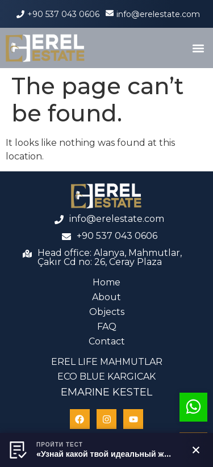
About (106, 297)
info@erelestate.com (158, 14)
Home (106, 282)
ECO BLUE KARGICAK (106, 376)
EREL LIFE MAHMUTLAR (106, 361)
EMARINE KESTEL (106, 392)
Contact (107, 341)
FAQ (106, 326)
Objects (106, 311)
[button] (198, 48)
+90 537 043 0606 (63, 14)
